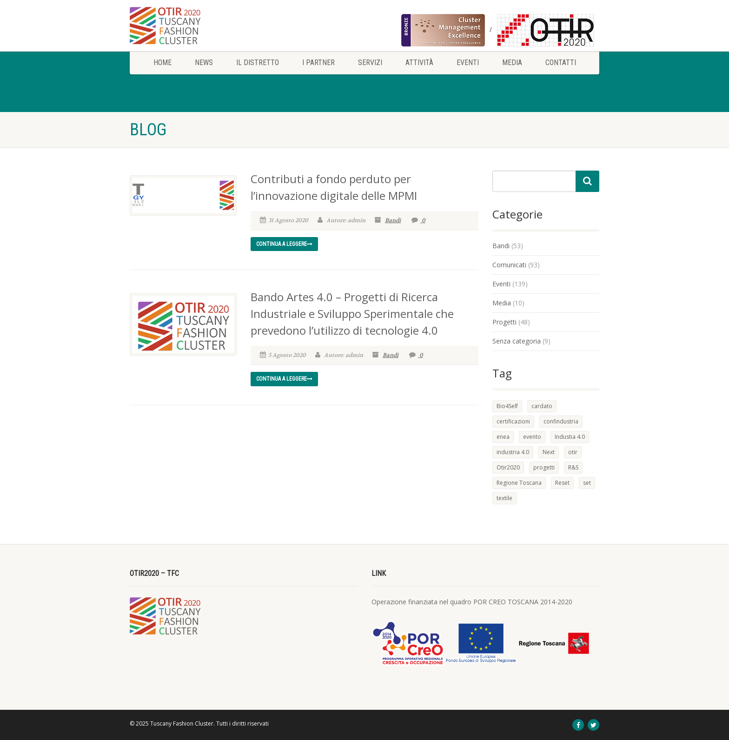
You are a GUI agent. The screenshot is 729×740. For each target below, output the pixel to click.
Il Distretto (257, 62)
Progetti (504, 321)
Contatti (560, 62)
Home (162, 62)
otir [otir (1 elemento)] (572, 452)
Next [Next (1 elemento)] (549, 452)
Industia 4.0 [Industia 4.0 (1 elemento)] (570, 437)
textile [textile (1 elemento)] (504, 498)
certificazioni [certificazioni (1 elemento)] (513, 421)
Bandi (393, 220)
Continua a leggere (284, 244)
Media (512, 62)
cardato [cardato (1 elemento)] (541, 406)
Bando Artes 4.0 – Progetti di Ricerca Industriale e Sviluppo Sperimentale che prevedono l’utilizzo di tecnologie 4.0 (352, 313)
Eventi (468, 62)
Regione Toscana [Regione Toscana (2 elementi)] (519, 483)
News (204, 62)
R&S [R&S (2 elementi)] (573, 467)
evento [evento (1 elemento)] (532, 437)
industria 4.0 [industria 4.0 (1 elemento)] (513, 452)
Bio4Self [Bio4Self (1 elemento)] (507, 406)
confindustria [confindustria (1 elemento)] (560, 421)
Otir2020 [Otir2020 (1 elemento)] (508, 467)
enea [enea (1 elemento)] (503, 437)
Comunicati (509, 264)
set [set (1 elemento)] (587, 483)
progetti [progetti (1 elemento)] (544, 467)
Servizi (370, 62)
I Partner (318, 62)
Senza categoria (516, 341)
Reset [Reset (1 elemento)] (562, 483)
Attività (419, 62)
